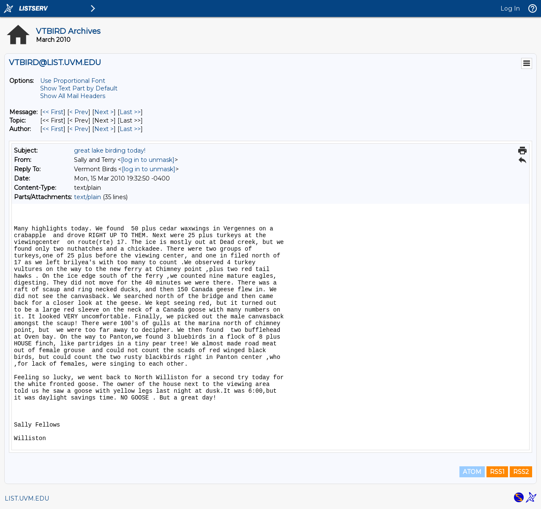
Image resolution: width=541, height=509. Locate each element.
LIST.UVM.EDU (27, 498)
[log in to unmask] (148, 160)
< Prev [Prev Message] (78, 112)
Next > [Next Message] (104, 112)
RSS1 (497, 472)
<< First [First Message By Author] (52, 129)
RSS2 (521, 472)
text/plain (87, 197)
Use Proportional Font (72, 81)
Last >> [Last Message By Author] (130, 129)
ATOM (472, 472)
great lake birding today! (109, 150)
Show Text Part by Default (78, 88)
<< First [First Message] (52, 112)
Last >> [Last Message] (130, 112)
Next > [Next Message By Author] (104, 129)
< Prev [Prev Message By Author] (78, 129)
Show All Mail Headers (72, 96)
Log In (510, 8)
